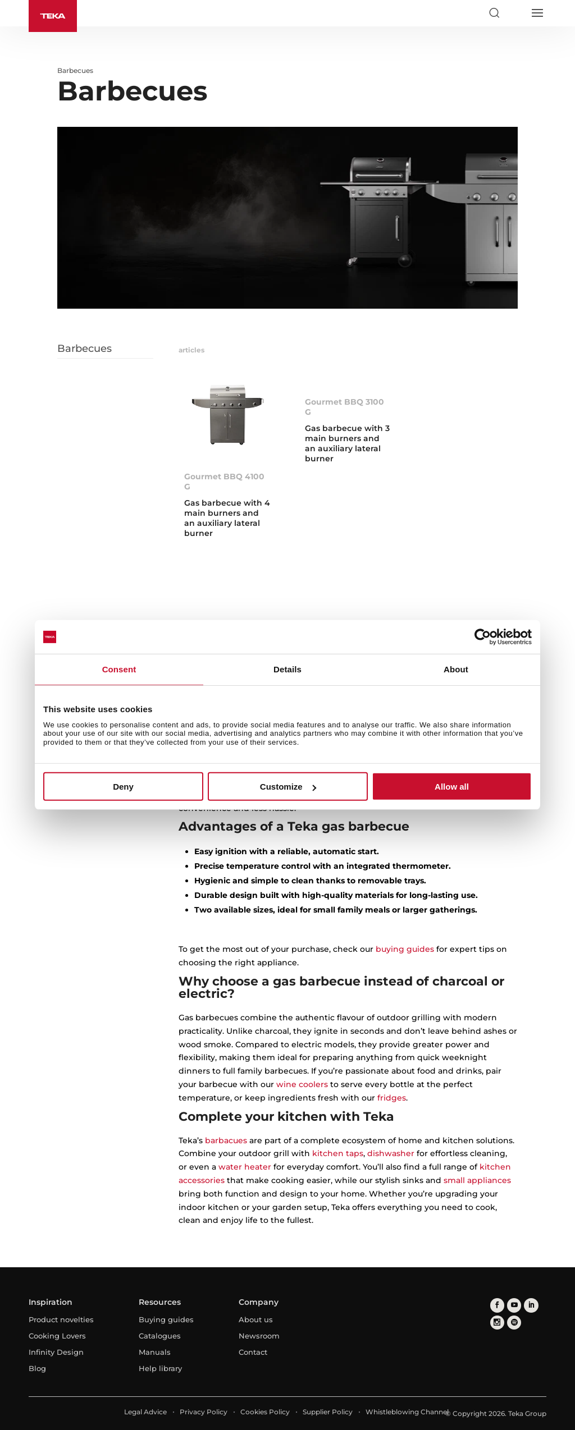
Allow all (452, 786)
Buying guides (166, 1319)
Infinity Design (56, 1352)
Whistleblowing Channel (407, 1412)
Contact (253, 1352)
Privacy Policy (203, 1412)
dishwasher (390, 1153)
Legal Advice (145, 1412)
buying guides (405, 949)
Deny (123, 786)
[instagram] (497, 1322)
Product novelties (61, 1319)
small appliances (477, 1180)
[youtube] (514, 1305)
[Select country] (515, 13)
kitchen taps (337, 1153)
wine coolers (302, 1084)
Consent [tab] (119, 669)
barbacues (226, 1140)
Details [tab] (287, 669)
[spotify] (514, 1322)
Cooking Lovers (57, 1335)
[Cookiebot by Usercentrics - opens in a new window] (482, 637)
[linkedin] (531, 1305)
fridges (391, 1098)
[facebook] (497, 1305)
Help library (160, 1368)
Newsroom (259, 1335)
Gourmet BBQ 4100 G (224, 481)
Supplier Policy (328, 1412)
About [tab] (456, 669)
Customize (288, 786)
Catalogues (160, 1335)
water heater (244, 1167)
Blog (37, 1368)
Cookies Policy (265, 1412)
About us (256, 1319)
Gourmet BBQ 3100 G (344, 407)
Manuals (155, 1352)
